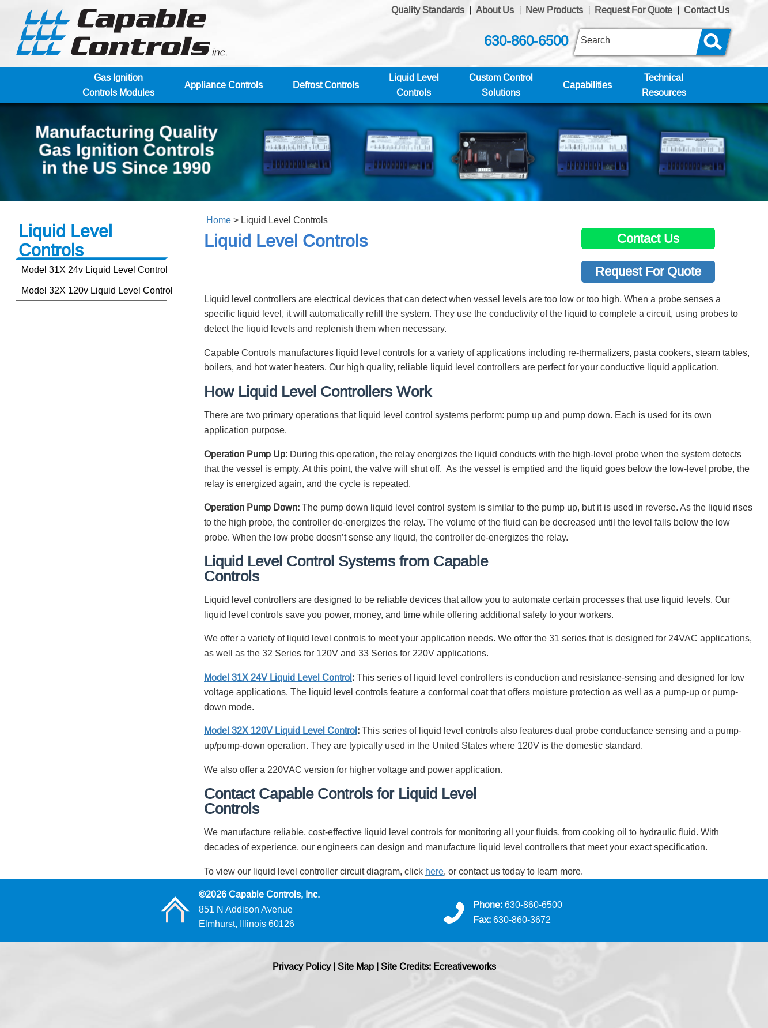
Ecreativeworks (464, 966)
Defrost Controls (326, 85)
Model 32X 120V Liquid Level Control (280, 730)
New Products (554, 10)
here (434, 871)
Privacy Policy (302, 966)
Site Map (356, 966)
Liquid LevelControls (414, 84)
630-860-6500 (526, 41)
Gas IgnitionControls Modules (118, 84)
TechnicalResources (664, 84)
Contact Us (706, 10)
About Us (495, 10)
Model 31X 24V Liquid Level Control (278, 677)
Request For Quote (633, 10)
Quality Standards (427, 10)
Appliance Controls (223, 85)
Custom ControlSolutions (501, 84)
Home (218, 220)
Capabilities (587, 85)
